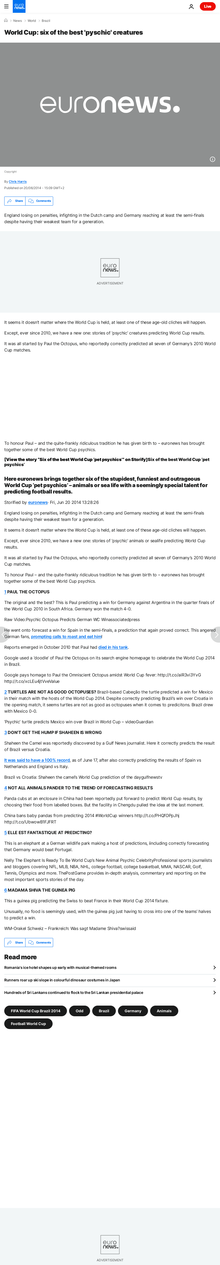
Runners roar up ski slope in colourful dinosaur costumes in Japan (62, 980)
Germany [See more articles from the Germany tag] (133, 1011)
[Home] (5, 20)
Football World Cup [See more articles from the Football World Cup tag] (28, 1023)
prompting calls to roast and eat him (66, 636)
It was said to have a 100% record (37, 760)
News (17, 20)
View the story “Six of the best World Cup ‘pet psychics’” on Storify (76, 459)
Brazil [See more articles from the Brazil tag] (104, 1011)
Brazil (46, 20)
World (32, 20)
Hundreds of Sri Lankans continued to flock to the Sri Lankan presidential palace (73, 992)
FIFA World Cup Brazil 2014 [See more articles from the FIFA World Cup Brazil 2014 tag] (35, 1011)
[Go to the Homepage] (19, 6)
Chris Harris (18, 181)
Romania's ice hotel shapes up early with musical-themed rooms (60, 967)
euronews (38, 502)
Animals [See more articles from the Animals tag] (164, 1011)
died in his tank (113, 647)
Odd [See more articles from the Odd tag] (79, 1011)
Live (207, 6)
